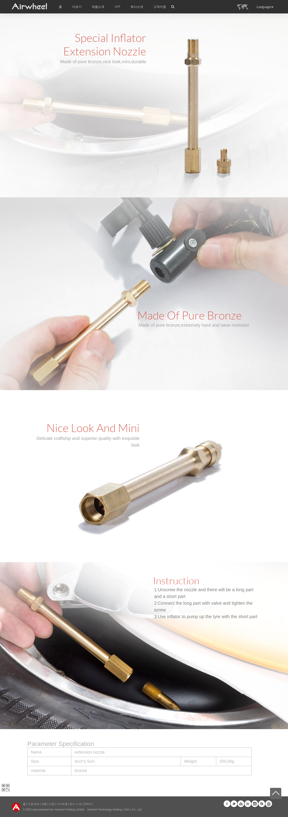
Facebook (227, 803)
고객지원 (159, 7)
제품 (44, 804)
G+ (247, 803)
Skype (261, 803)
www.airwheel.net (42, 809)
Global (268, 803)
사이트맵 (62, 804)
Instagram (254, 803)
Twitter (234, 803)
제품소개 (98, 7)
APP (117, 7)
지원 (52, 804)
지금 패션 (33, 804)
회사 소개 (75, 804)
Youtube (241, 803)
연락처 (87, 804)
